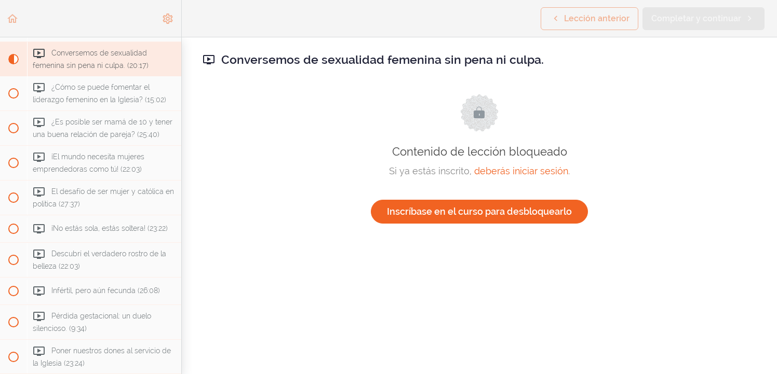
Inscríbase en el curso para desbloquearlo (479, 211)
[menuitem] (168, 18)
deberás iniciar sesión (521, 170)
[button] (13, 18)
